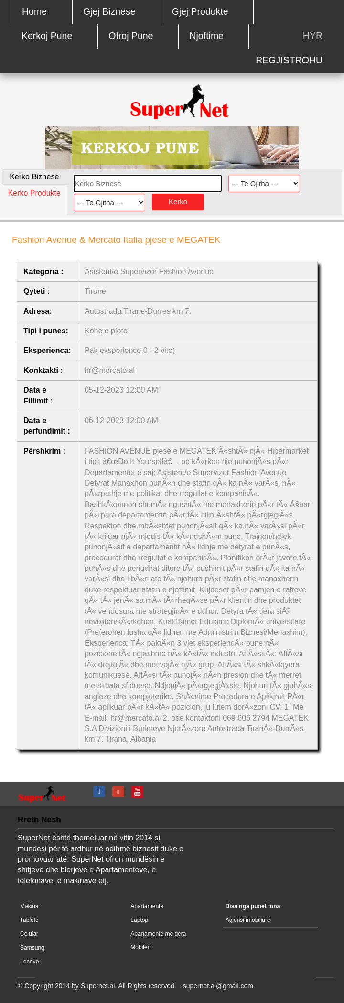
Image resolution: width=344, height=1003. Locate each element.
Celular (29, 934)
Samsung (32, 947)
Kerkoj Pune (47, 36)
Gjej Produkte (200, 11)
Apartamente (146, 906)
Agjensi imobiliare (248, 920)
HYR (312, 36)
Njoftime (206, 36)
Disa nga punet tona (253, 906)
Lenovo (29, 961)
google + (119, 792)
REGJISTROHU (289, 60)
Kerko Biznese (34, 177)
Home (34, 11)
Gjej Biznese (109, 11)
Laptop (139, 920)
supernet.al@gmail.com (218, 986)
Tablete (29, 920)
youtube (138, 792)
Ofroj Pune (130, 36)
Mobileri (140, 947)
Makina (29, 906)
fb (100, 792)
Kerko (178, 201)
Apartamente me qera (158, 934)
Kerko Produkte (34, 193)
